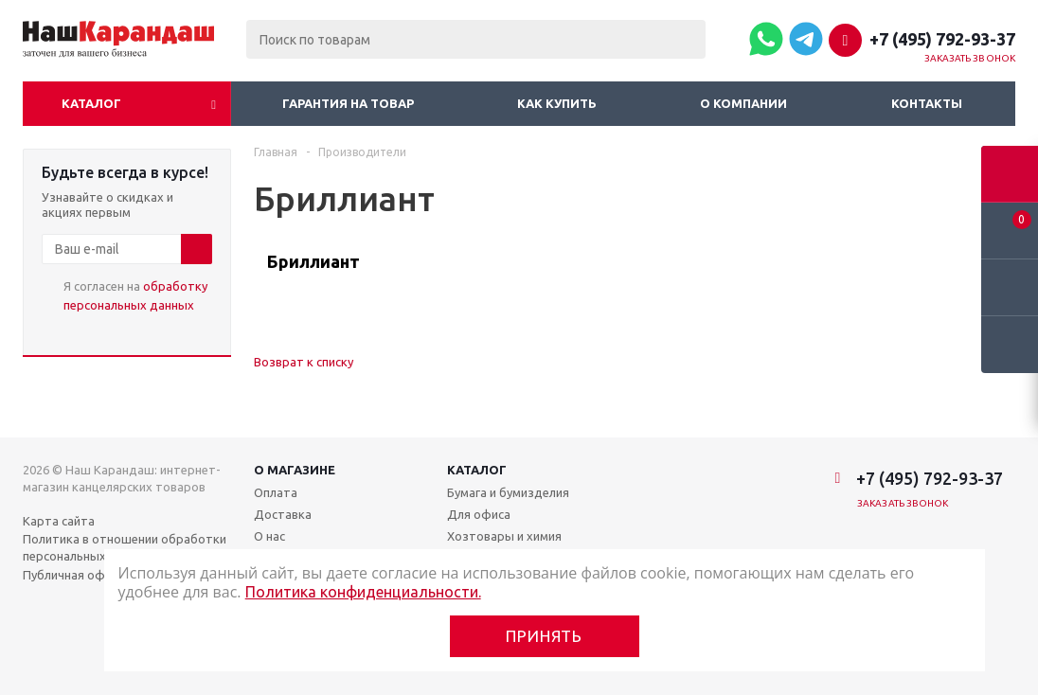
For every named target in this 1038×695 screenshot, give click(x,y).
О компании (743, 103)
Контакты (926, 103)
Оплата (275, 492)
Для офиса (478, 514)
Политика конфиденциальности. (363, 591)
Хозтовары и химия (504, 536)
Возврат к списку (303, 361)
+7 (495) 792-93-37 (942, 38)
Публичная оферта (78, 574)
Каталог (91, 103)
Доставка (283, 514)
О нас (269, 536)
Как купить (557, 103)
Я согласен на (135, 295)
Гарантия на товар (348, 103)
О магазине (294, 469)
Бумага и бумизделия (508, 492)
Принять (544, 636)
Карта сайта (59, 520)
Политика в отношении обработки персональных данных (124, 547)
